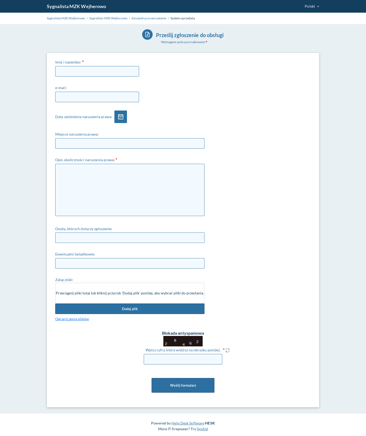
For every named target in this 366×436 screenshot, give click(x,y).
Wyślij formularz (183, 385)
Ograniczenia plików (72, 319)
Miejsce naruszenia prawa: (77, 134)
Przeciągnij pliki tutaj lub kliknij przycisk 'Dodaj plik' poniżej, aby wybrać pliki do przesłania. (130, 293)
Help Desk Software (187, 423)
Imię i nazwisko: (68, 62)
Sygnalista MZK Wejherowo (76, 6)
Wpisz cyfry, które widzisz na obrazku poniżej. (183, 350)
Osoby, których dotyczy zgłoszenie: (83, 228)
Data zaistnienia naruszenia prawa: (83, 116)
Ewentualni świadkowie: (75, 254)
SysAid (202, 429)
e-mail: (61, 87)
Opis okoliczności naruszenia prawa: (85, 160)
